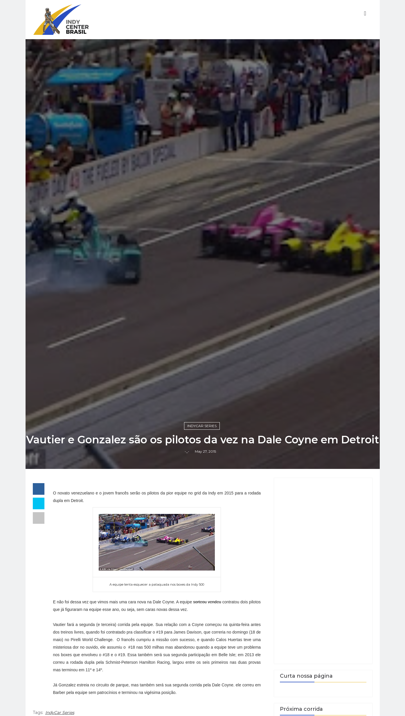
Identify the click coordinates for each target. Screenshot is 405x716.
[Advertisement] (323, 571)
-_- (187, 451)
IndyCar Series (202, 426)
